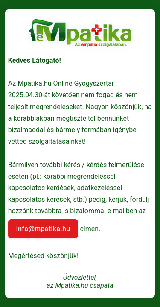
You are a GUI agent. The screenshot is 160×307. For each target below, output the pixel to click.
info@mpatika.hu (43, 229)
